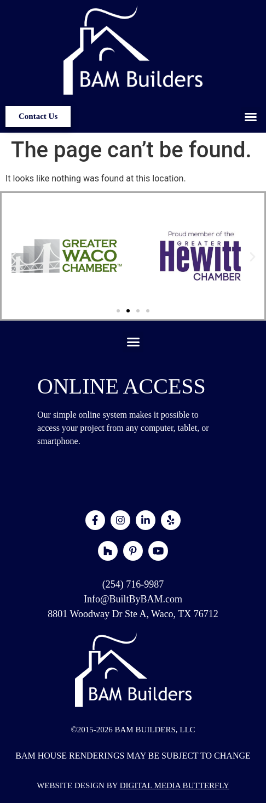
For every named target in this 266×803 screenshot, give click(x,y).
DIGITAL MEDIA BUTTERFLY (174, 785)
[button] (251, 117)
